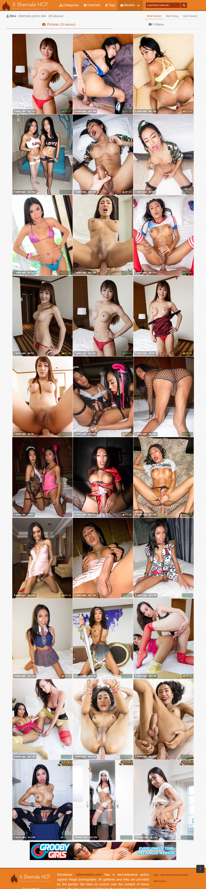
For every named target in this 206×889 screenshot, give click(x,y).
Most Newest (154, 16)
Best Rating (172, 16)
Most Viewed (190, 16)
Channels (92, 5)
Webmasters (160, 881)
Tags (110, 5)
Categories (69, 5)
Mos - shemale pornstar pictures (171, 875)
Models (127, 5)
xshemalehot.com (89, 875)
